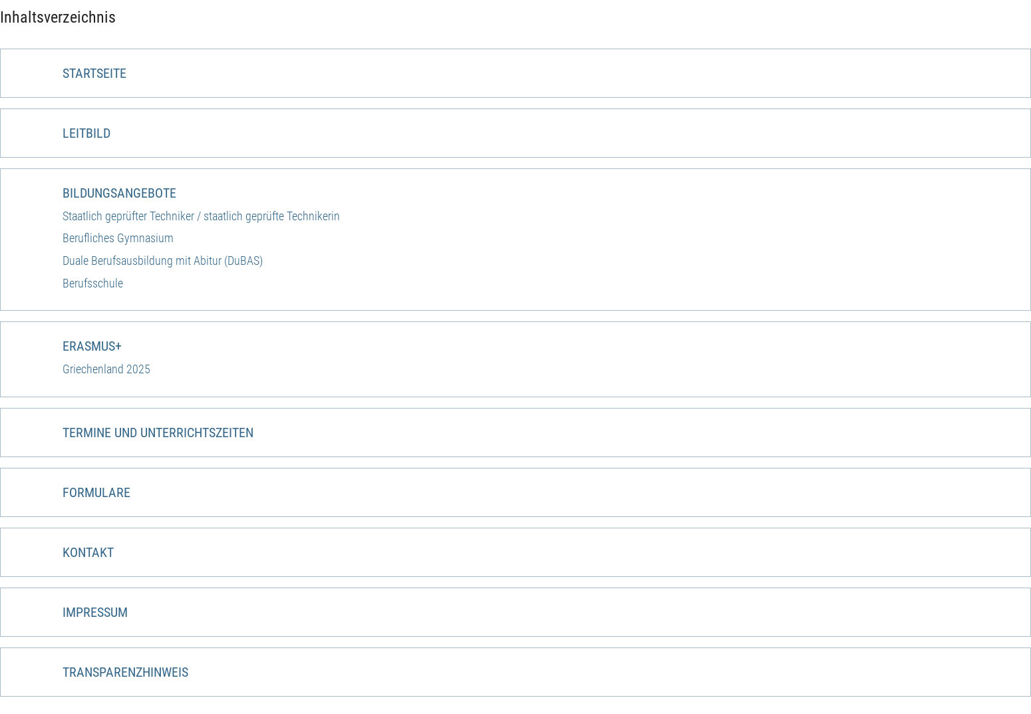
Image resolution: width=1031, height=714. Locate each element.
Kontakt (88, 552)
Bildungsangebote (119, 193)
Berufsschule (93, 283)
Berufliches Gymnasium (118, 238)
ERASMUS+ (92, 346)
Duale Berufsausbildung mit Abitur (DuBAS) (163, 261)
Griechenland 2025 (106, 369)
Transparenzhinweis (125, 672)
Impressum (95, 612)
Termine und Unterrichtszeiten (158, 433)
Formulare (96, 492)
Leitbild (86, 133)
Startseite (94, 73)
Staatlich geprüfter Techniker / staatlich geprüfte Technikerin (201, 216)
